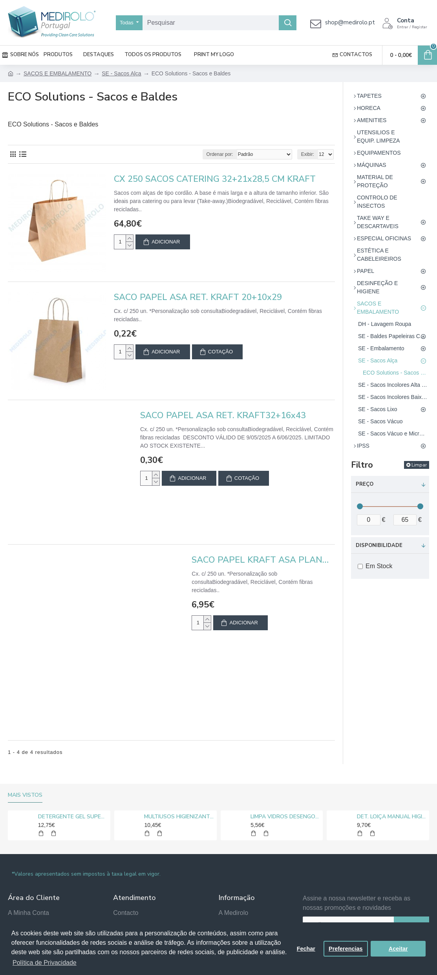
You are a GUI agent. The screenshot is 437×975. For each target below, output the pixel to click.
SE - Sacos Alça (121, 73)
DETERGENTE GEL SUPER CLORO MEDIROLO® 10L (73, 816)
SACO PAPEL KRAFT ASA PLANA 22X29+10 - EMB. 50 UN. (263, 560)
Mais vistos (25, 795)
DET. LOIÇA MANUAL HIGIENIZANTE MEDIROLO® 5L (391, 816)
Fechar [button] (306, 949)
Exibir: (307, 154)
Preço (364, 484)
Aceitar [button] (398, 949)
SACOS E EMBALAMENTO (57, 73)
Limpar (419, 465)
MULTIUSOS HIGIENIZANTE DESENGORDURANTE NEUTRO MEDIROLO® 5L (179, 816)
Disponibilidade (379, 545)
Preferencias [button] (345, 949)
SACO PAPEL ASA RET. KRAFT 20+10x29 (198, 297)
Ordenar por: (220, 154)
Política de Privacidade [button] (45, 962)
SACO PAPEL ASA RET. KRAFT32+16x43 (223, 415)
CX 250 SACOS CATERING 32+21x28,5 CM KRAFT (215, 179)
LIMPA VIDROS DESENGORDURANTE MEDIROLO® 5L (285, 816)
